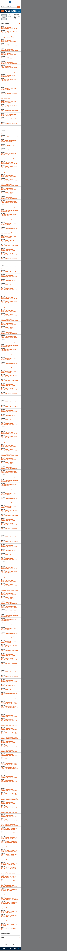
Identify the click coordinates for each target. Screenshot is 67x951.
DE (15, 948)
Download (3, 941)
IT (18, 948)
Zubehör (2, 937)
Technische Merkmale (5, 933)
